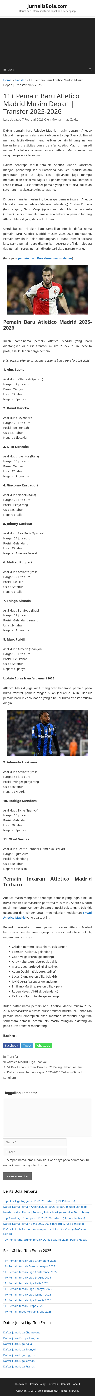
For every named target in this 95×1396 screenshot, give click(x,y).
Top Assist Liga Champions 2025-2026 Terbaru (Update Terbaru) (44, 1218)
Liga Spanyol (38, 1062)
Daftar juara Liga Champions (21, 1332)
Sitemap (53, 1383)
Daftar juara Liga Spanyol (19, 1349)
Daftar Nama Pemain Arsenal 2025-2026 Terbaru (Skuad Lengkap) (45, 1207)
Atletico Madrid (17, 1062)
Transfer (20, 80)
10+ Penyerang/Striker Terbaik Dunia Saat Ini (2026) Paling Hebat (45, 1239)
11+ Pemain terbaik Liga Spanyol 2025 (27, 1289)
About (76, 1383)
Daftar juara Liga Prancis (19, 1366)
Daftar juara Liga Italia (17, 1344)
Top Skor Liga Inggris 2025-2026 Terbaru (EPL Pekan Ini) (39, 1201)
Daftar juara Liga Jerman (19, 1361)
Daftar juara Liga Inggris (19, 1355)
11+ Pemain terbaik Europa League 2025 (29, 1266)
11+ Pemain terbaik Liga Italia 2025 (25, 1283)
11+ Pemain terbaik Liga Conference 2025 (30, 1272)
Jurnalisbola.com (46, 1390)
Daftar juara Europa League (21, 1338)
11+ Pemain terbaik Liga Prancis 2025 (27, 1300)
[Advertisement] (47, 40)
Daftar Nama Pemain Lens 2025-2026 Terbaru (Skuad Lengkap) (43, 1224)
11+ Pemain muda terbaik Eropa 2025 (27, 1311)
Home (7, 80)
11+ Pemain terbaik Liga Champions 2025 (29, 1260)
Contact (65, 1383)
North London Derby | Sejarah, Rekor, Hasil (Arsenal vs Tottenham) (46, 1212)
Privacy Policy (37, 1383)
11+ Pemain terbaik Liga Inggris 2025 (27, 1277)
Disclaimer (21, 1383)
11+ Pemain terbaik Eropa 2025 (23, 1306)
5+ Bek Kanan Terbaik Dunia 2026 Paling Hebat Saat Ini (44, 1067)
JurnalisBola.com (47, 6)
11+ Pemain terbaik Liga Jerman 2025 (27, 1294)
